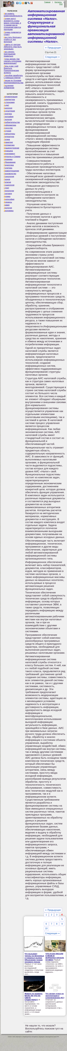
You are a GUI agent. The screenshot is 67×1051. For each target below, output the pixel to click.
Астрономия (9, 102)
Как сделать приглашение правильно (9, 54)
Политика (8, 168)
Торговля (8, 193)
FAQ (61, 4)
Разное (7, 179)
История (7, 131)
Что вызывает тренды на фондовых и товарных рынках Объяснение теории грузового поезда (34, 958)
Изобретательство (12, 122)
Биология (8, 108)
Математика (9, 145)
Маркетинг (8, 142)
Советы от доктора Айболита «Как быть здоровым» (13, 46)
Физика (7, 196)
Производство (10, 174)
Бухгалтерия (9, 111)
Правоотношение (11, 171)
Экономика (8, 211)
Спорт (6, 188)
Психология (9, 176)
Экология (8, 208)
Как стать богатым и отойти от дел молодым (13, 39)
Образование (10, 162)
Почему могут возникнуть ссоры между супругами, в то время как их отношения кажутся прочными (12, 24)
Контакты (58, 2)
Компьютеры (9, 134)
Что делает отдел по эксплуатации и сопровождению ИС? (54, 996)
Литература (9, 136)
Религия (7, 182)
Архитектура (9, 99)
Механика (8, 159)
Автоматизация (10, 97)
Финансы (8, 202)
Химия (6, 205)
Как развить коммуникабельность (13, 14)
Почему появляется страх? (12, 33)
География (8, 117)
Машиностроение (11, 148)
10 (46, 928)
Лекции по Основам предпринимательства (13, 81)
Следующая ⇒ (52, 57)
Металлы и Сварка (12, 156)
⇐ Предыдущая (53, 48)
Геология (8, 119)
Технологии (9, 191)
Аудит (6, 105)
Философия (9, 199)
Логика (7, 139)
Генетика (8, 114)
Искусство (8, 128)
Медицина (8, 151)
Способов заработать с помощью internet (13, 76)
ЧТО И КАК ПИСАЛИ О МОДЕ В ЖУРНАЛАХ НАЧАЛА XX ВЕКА (54, 957)
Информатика (10, 125)
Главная (47, 2)
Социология (9, 185)
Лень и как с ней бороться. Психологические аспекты (11, 69)
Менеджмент (9, 154)
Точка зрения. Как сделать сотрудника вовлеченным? (12, 61)
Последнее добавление (9, 86)
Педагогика (9, 165)
